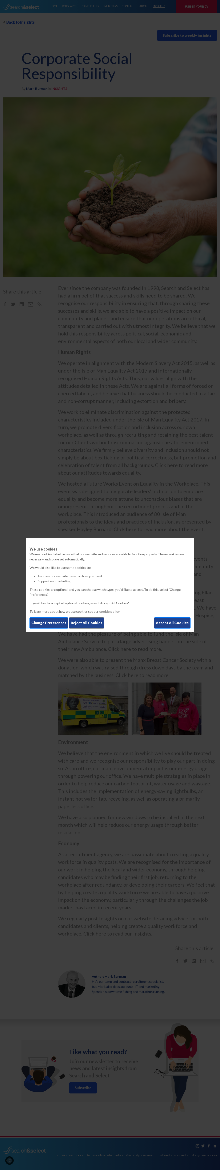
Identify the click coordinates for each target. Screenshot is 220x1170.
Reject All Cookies (89, 623)
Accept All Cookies (172, 623)
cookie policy (109, 611)
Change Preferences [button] (49, 623)
